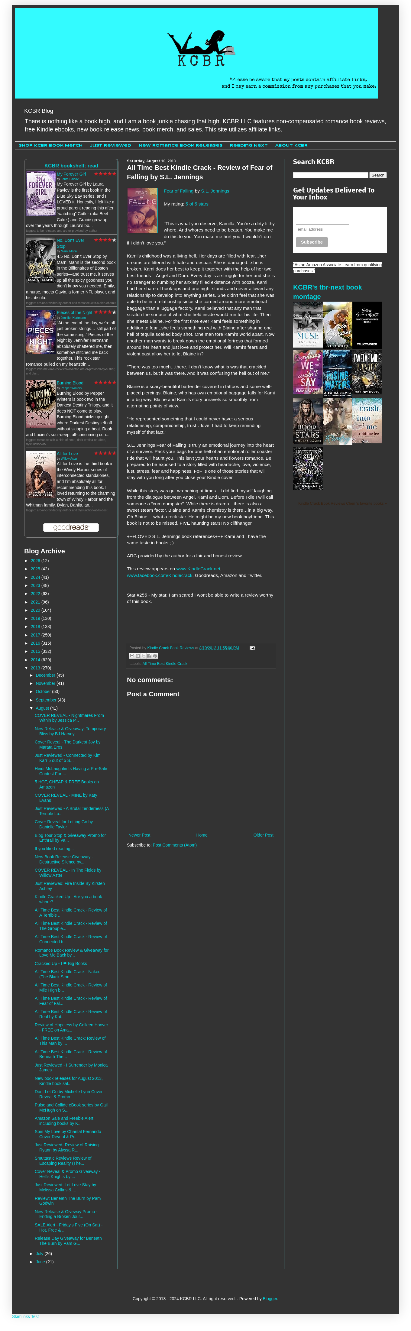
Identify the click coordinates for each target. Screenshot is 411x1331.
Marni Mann (69, 251)
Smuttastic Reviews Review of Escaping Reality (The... (63, 1161)
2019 (36, 618)
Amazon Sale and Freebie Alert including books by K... (64, 1121)
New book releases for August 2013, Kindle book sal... (69, 1081)
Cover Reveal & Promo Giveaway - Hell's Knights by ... (67, 1174)
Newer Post (139, 835)
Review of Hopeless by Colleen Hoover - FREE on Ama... (71, 1027)
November (46, 683)
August (43, 708)
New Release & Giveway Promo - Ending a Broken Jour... (66, 1214)
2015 (36, 651)
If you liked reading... (54, 848)
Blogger (270, 1298)
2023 (36, 585)
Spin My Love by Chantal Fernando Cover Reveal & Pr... (68, 1134)
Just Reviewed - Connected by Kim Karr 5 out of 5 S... (68, 758)
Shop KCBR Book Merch (51, 145)
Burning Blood (70, 383)
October (44, 691)
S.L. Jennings (215, 190)
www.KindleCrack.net (198, 568)
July (40, 1253)
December (46, 675)
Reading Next (249, 145)
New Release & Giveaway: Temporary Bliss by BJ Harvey (70, 731)
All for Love (67, 453)
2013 (36, 668)
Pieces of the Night (74, 312)
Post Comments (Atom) (175, 845)
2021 (36, 602)
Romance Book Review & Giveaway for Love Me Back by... (71, 953)
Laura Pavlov (69, 179)
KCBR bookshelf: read (71, 166)
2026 (36, 560)
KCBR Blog (38, 111)
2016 (36, 643)
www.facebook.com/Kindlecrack (159, 575)
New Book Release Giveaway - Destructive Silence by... (64, 859)
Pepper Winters (71, 388)
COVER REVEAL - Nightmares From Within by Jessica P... (69, 718)
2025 (36, 568)
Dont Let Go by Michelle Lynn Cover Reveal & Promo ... (68, 1094)
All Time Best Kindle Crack (164, 664)
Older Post (263, 835)
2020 (36, 610)
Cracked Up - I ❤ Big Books (61, 963)
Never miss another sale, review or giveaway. (335, 215)
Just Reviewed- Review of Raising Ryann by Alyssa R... (67, 1147)
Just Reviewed (110, 145)
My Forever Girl (71, 174)
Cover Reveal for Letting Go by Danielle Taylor (64, 824)
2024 (36, 577)
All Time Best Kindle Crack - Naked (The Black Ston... (68, 974)
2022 (36, 593)
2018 (36, 626)
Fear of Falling (178, 190)
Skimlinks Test (25, 1316)
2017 (36, 635)
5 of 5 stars (197, 203)
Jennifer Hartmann (73, 317)
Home (201, 835)
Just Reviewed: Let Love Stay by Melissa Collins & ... (65, 1187)
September (46, 700)
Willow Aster (69, 458)
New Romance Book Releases (180, 145)
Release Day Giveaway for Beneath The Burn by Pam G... (68, 1241)
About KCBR (291, 145)
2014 (36, 659)
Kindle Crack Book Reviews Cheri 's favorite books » (342, 503)
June (41, 1261)
